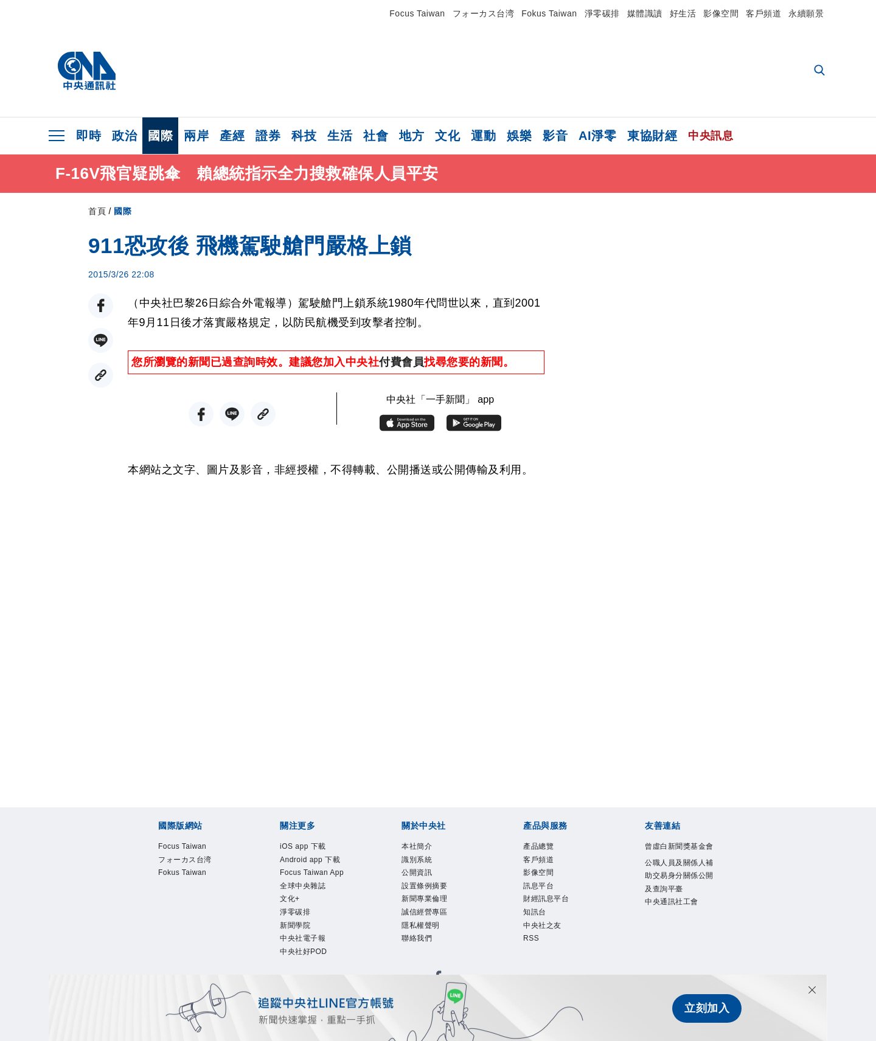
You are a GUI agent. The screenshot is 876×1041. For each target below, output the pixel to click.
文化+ (294, 945)
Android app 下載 (310, 872)
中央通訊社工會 (677, 953)
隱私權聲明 (428, 945)
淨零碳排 (602, 13)
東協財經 (652, 135)
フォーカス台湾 (484, 13)
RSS (534, 961)
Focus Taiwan (417, 13)
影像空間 (721, 13)
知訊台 (539, 929)
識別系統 (422, 864)
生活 (339, 135)
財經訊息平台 (555, 913)
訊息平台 (544, 897)
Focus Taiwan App (314, 905)
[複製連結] (100, 375)
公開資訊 (422, 880)
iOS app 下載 (312, 848)
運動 (483, 135)
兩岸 (196, 135)
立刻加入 (706, 1008)
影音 (555, 135)
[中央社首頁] (87, 71)
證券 (267, 135)
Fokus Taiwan (549, 13)
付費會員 (401, 362)
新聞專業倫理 (433, 913)
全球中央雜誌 (312, 929)
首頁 (97, 211)
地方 (411, 135)
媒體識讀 (644, 13)
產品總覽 (544, 848)
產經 (232, 135)
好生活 (683, 13)
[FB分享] (100, 305)
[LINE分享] (100, 340)
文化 (447, 135)
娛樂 (519, 135)
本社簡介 (422, 848)
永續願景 (806, 13)
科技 (303, 135)
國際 (160, 135)
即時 (88, 135)
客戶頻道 (763, 13)
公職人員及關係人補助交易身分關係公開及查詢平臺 (677, 905)
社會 (375, 135)
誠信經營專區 (433, 929)
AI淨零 (597, 135)
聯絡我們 (422, 961)
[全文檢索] (820, 71)
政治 (124, 135)
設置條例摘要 (433, 897)
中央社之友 (550, 945)
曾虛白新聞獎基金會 (677, 856)
